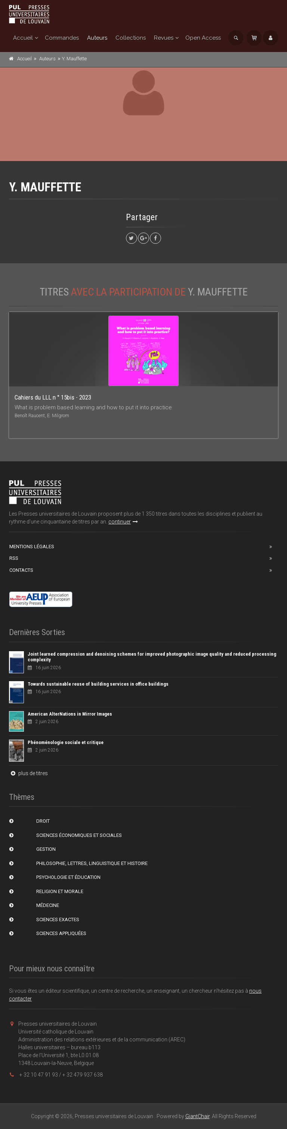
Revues (163, 37)
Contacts (21, 570)
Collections (130, 37)
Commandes (62, 37)
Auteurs (97, 37)
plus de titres (28, 773)
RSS (13, 558)
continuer (123, 522)
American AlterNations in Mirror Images (70, 714)
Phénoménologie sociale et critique (66, 742)
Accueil (23, 37)
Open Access (203, 37)
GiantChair (197, 1116)
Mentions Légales (31, 546)
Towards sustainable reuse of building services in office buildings (98, 684)
